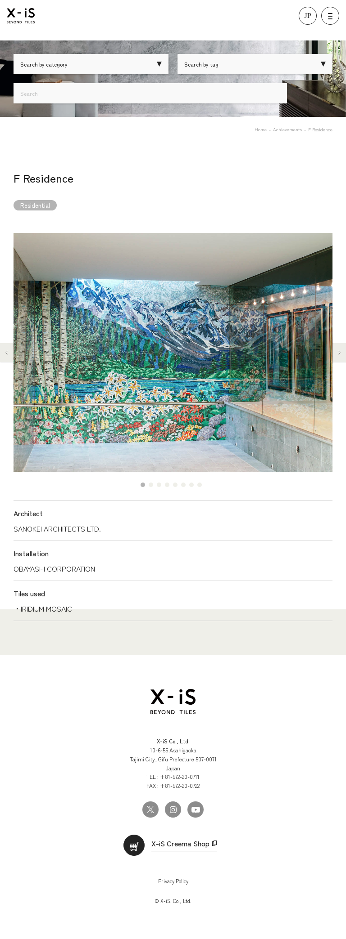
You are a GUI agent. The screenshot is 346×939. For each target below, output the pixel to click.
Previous (7, 352)
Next (339, 352)
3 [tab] (159, 485)
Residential (35, 205)
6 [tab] (183, 485)
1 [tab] (143, 485)
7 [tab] (191, 485)
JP (307, 15)
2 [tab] (151, 485)
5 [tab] (175, 485)
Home (261, 129)
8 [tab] (199, 485)
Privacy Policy (173, 881)
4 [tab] (167, 485)
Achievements (287, 129)
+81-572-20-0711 (180, 776)
